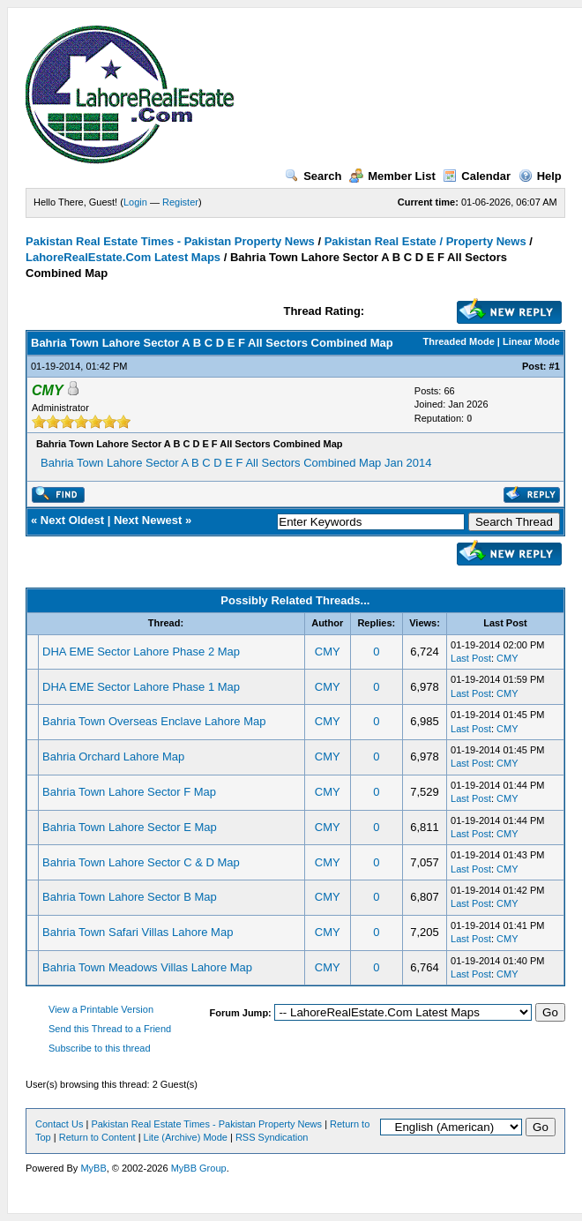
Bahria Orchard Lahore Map (113, 756)
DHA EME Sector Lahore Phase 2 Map (141, 651)
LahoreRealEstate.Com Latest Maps (123, 257)
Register (180, 202)
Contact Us (59, 1124)
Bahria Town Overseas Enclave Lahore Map (153, 721)
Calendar (477, 176)
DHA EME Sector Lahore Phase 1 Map (141, 686)
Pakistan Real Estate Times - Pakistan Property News (171, 241)
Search (313, 176)
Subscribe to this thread (99, 1048)
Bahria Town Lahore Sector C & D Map (141, 862)
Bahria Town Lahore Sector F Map (129, 791)
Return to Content (97, 1137)
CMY (327, 651)
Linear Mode (531, 341)
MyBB (93, 1168)
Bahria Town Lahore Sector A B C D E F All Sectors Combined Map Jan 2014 (236, 462)
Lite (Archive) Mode (186, 1137)
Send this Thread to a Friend (109, 1028)
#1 (554, 366)
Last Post (471, 658)
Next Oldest (72, 520)
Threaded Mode (459, 341)
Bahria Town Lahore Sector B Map (129, 896)
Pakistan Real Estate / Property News (425, 241)
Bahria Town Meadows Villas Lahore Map (147, 967)
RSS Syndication (272, 1137)
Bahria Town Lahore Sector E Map (129, 827)
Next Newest (148, 520)
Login (135, 202)
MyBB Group (199, 1168)
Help (540, 176)
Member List (392, 176)
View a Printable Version (100, 1009)
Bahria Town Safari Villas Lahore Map (137, 932)
